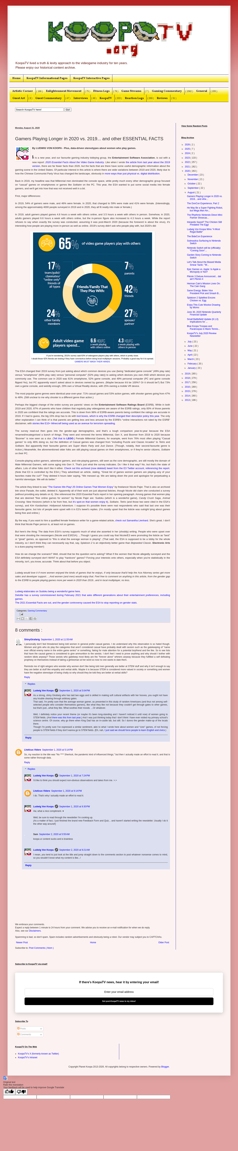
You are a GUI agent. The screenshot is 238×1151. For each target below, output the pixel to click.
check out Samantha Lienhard (131, 520)
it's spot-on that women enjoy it (90, 501)
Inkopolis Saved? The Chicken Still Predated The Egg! (204, 223)
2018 (188, 378)
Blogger (165, 1066)
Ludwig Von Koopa (43, 690)
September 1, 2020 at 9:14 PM (66, 791)
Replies (31, 684)
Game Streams (131, 91)
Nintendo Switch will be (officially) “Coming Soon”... (203, 249)
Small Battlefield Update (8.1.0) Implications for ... (202, 320)
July (190, 341)
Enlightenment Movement (63, 91)
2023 (188, 157)
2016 (188, 387)
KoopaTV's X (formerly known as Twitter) (38, 1053)
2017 (188, 382)
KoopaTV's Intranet (27, 1057)
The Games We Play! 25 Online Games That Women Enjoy (80, 486)
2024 (188, 153)
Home (16, 78)
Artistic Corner (22, 91)
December (193, 174)
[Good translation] (9, 1092)
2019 (188, 373)
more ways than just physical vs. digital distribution (132, 173)
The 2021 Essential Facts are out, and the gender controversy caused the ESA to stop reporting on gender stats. (76, 602)
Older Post (163, 942)
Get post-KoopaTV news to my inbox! (119, 1001)
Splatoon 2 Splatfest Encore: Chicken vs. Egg (201, 299)
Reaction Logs (134, 98)
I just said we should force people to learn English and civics (134, 730)
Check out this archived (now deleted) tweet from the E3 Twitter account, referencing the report (116, 468)
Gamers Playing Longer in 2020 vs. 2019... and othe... (204, 197)
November (193, 179)
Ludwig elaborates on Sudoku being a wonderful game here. (48, 591)
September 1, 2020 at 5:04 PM (74, 690)
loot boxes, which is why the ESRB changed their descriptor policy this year (118, 416)
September (193, 188)
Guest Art (18, 98)
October (192, 183)
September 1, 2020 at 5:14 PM (57, 749)
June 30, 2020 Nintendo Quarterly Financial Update (204, 313)
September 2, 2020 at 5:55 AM (54, 834)
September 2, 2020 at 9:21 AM (74, 850)
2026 (188, 144)
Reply (27, 677)
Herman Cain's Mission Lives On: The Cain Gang (203, 285)
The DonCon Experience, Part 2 (203, 203)
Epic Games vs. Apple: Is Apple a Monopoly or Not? (203, 270)
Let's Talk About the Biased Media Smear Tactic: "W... (204, 263)
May (190, 350)
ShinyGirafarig (32, 639)
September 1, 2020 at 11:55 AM (57, 639)
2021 (188, 166)
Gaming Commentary (167, 91)
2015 (188, 391)
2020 (188, 171)
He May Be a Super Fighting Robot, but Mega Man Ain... (205, 209)
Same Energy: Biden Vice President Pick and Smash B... (203, 291)
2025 (188, 149)
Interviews (80, 98)
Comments (24, 1034)
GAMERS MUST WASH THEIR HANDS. (92, 361)
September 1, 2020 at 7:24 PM (74, 775)
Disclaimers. (35, 930)
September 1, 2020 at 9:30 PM (74, 806)
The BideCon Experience (199, 236)
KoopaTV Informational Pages (46, 78)
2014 (188, 395)
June (190, 346)
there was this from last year (66, 717)
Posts (21, 1028)
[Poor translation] (21, 1092)
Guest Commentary (48, 98)
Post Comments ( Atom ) (41, 948)
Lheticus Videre (32, 749)
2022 (188, 162)
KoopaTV (106, 98)
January (192, 368)
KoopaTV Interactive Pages (91, 78)
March (191, 359)
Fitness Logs (101, 91)
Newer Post (22, 942)
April (190, 355)
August (191, 192)
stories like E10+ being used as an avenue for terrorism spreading (73, 423)
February (192, 363)
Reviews (162, 98)
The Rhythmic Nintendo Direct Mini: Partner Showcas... (205, 216)
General (201, 91)
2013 (188, 400)
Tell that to (63, 438)
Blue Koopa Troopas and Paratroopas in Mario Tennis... (203, 327)
